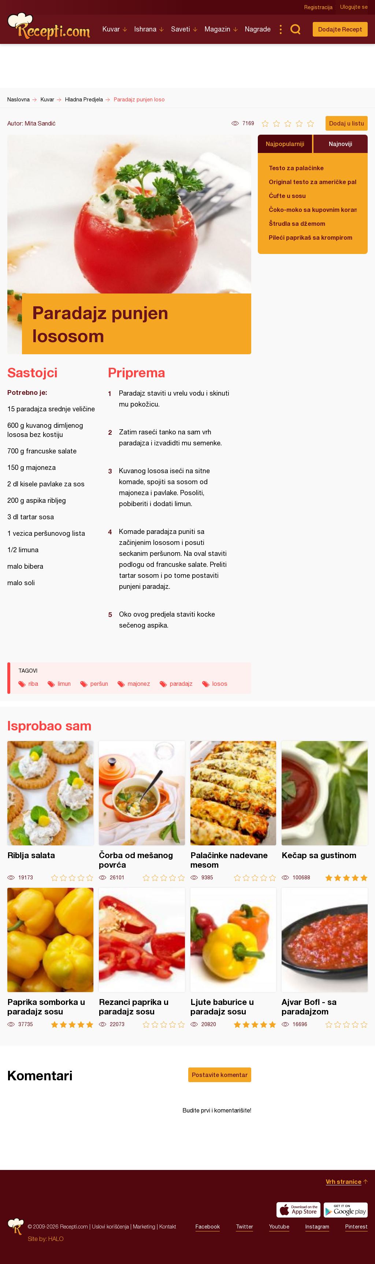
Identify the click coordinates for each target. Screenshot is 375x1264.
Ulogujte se (354, 7)
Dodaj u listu (346, 123)
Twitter (244, 1227)
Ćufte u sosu (287, 195)
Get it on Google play (346, 1210)
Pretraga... (295, 29)
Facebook (208, 1227)
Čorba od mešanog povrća (142, 811)
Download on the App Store (298, 1210)
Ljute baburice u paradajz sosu (233, 958)
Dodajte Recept (340, 29)
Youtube (279, 1227)
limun (64, 683)
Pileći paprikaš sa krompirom (310, 237)
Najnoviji (340, 143)
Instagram (317, 1227)
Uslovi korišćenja (110, 1226)
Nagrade (258, 29)
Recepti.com (49, 26)
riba (33, 683)
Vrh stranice (343, 1181)
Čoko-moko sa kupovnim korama (313, 209)
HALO (55, 1238)
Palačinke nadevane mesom (233, 811)
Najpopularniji (285, 143)
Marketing (144, 1226)
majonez (139, 683)
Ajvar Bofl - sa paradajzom (325, 958)
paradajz (181, 683)
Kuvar (111, 29)
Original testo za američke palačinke (313, 181)
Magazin (217, 29)
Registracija (318, 7)
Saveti (180, 29)
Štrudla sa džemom (297, 223)
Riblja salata (50, 811)
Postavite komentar (220, 1074)
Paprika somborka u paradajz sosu (50, 958)
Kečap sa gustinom (325, 811)
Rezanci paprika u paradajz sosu (142, 958)
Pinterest (356, 1227)
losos (219, 683)
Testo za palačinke (296, 167)
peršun (99, 683)
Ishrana (145, 29)
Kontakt (167, 1226)
